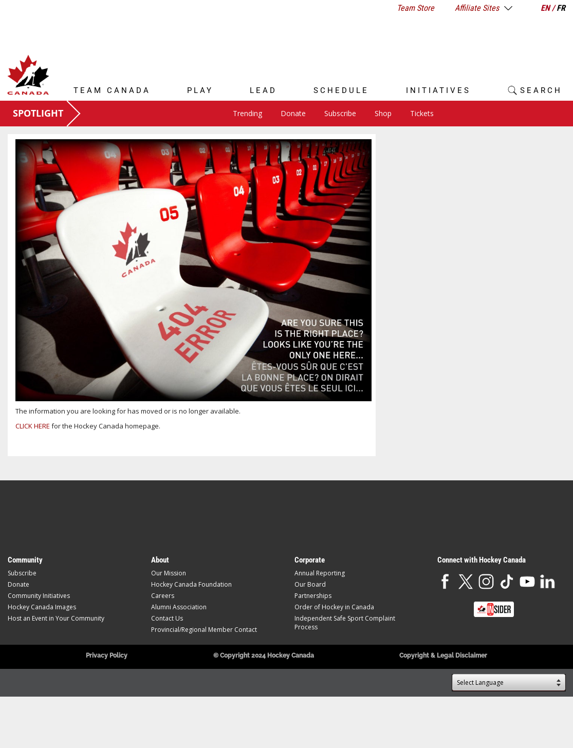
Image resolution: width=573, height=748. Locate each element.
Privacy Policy (106, 655)
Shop (383, 113)
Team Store (415, 8)
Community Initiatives (39, 595)
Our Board (310, 584)
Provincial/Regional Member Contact (204, 629)
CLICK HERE (32, 426)
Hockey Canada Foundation (191, 584)
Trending (247, 113)
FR (561, 8)
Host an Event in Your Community (56, 618)
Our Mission (168, 573)
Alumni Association (179, 607)
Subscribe (340, 113)
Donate (293, 113)
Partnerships (312, 595)
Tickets (422, 113)
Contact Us (167, 618)
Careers (162, 595)
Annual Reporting (319, 573)
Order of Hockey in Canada (334, 607)
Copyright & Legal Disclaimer (443, 655)
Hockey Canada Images (42, 607)
